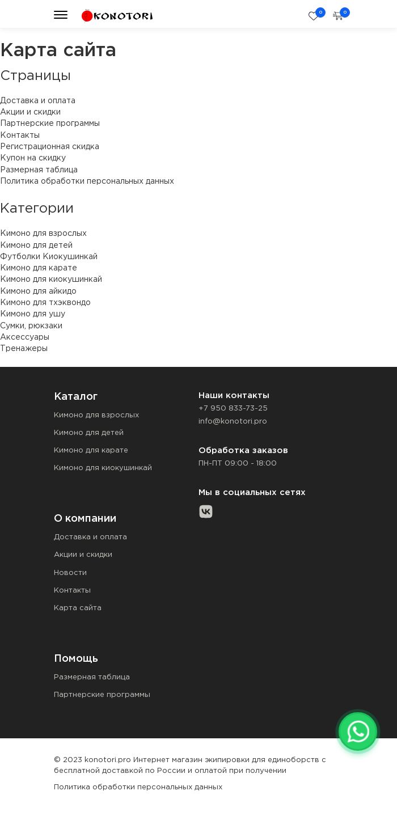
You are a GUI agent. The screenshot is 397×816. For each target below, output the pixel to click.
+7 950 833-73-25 (233, 408)
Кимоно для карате (38, 268)
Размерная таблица (39, 170)
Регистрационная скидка (49, 146)
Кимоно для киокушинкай (51, 279)
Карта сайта (78, 608)
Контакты (20, 135)
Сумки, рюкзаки (31, 326)
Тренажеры (24, 348)
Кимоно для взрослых (43, 233)
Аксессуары (24, 337)
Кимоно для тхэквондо (45, 302)
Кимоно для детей (36, 245)
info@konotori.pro (232, 421)
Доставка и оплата (37, 101)
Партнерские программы (50, 123)
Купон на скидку (33, 158)
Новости (70, 573)
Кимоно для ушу (32, 314)
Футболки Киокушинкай (49, 256)
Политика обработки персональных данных (87, 181)
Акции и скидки (30, 112)
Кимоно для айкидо (38, 291)
